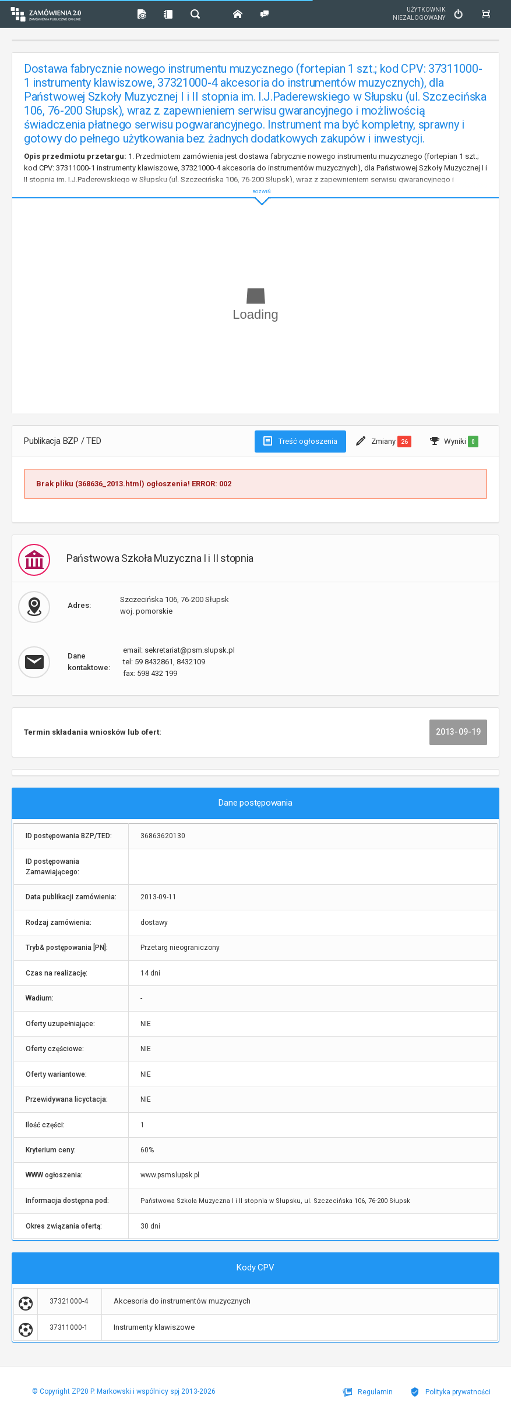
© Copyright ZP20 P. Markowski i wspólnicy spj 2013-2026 (124, 1391)
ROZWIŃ (255, 182)
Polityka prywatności (450, 1392)
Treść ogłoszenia (300, 441)
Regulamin (368, 1392)
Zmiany (383, 441)
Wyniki (454, 441)
